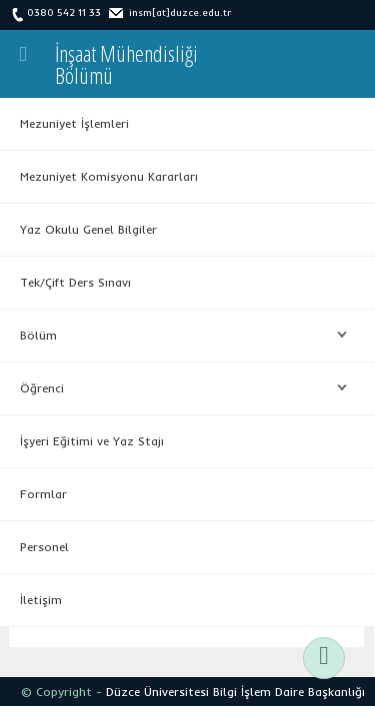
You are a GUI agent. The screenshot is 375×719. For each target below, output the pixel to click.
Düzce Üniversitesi (157, 691)
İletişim (41, 599)
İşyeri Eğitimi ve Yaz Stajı (92, 440)
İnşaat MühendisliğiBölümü (126, 64)
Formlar (43, 493)
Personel (44, 546)
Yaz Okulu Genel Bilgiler (88, 229)
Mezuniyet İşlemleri (74, 123)
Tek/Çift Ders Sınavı (75, 282)
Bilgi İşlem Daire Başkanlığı (289, 691)
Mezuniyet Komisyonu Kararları (109, 176)
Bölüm (178, 336)
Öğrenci (178, 388)
